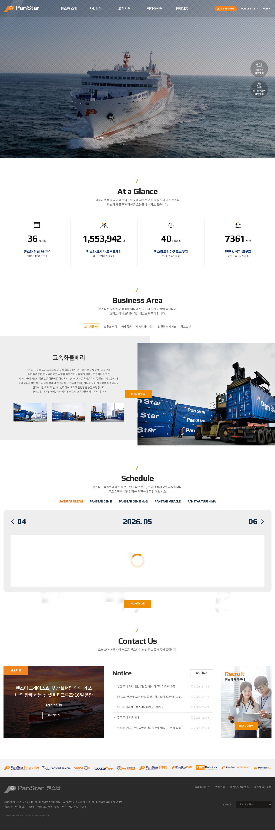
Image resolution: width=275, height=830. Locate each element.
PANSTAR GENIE (101, 501)
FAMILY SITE (249, 8)
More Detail (138, 394)
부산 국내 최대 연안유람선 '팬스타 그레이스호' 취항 (146, 686)
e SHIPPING (225, 8)
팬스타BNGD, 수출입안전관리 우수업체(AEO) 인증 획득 (149, 728)
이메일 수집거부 (262, 787)
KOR (267, 8)
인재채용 (182, 8)
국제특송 (126, 326)
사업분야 (95, 8)
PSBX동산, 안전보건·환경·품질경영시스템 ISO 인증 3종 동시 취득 (152, 697)
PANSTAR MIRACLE (167, 501)
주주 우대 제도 (202, 787)
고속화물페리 (91, 326)
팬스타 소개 (69, 8)
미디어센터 (154, 8)
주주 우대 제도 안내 (128, 717)
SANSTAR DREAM (71, 501)
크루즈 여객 (110, 326)
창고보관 (185, 326)
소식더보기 (202, 673)
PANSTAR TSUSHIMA (201, 501)
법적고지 (220, 787)
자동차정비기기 (145, 326)
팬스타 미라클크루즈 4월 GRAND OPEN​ (140, 707)
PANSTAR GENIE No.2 (133, 501)
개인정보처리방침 (239, 787)
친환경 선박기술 (167, 326)
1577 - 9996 (27, 806)
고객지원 (124, 8)
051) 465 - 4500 (51, 806)
